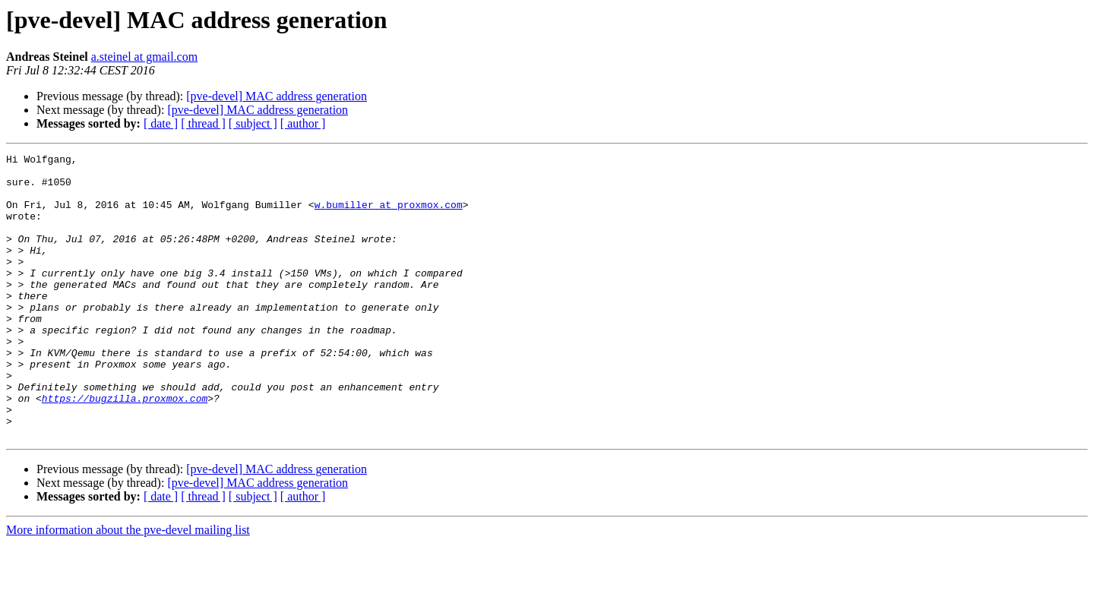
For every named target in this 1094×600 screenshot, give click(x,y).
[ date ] (161, 123)
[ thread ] (203, 123)
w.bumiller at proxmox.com (389, 216)
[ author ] (303, 123)
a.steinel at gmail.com (144, 56)
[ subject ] (253, 123)
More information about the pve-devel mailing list (128, 586)
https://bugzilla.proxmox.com (124, 448)
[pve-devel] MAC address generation (276, 96)
